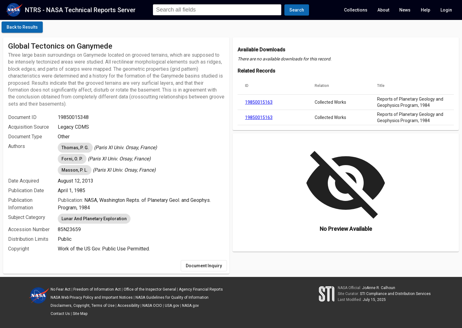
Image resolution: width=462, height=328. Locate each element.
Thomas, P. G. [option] (75, 148)
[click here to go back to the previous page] (22, 27)
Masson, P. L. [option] (74, 170)
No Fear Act (61, 289)
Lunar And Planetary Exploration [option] (94, 219)
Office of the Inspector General (150, 289)
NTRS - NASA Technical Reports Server (80, 10)
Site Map (80, 313)
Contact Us (60, 313)
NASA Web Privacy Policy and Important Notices (92, 297)
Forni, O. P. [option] (72, 159)
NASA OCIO (152, 305)
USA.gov (172, 305)
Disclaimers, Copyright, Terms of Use (83, 305)
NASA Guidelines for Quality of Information (172, 297)
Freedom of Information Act (97, 289)
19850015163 (259, 102)
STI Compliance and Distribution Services (395, 294)
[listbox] (141, 147)
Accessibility (128, 305)
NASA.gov (190, 305)
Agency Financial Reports (201, 289)
